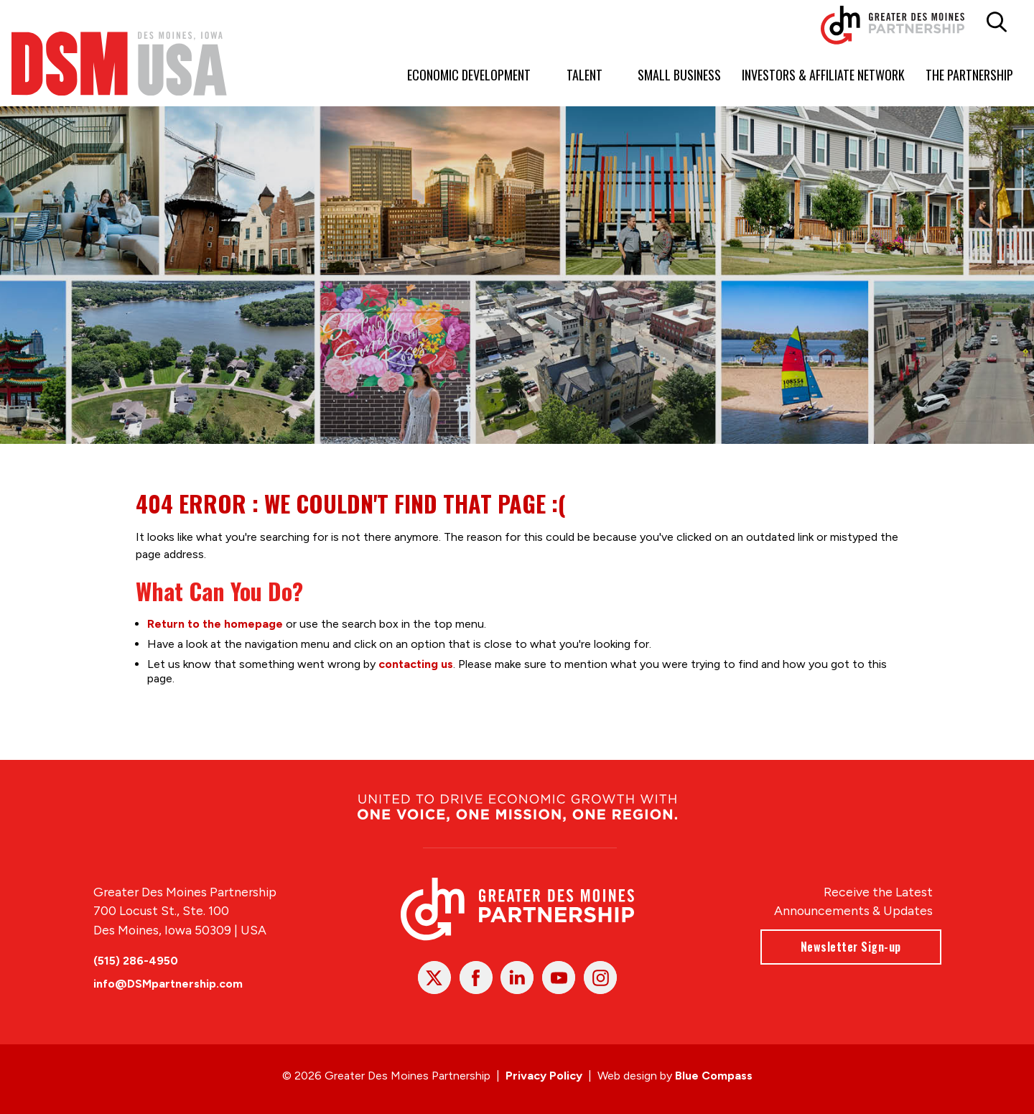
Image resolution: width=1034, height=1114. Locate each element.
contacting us (415, 663)
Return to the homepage (215, 623)
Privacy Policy (544, 1075)
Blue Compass (714, 1075)
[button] (997, 22)
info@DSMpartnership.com (168, 983)
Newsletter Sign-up (850, 946)
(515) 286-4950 (135, 960)
